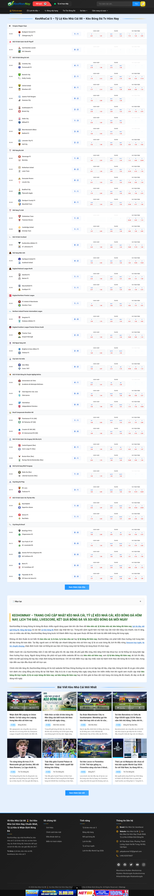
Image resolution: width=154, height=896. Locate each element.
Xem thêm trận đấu (77, 587)
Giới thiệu (49, 828)
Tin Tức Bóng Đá (69, 11)
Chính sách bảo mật (53, 832)
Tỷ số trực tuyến (88, 846)
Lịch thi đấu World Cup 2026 (93, 851)
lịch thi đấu (136, 626)
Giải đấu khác (92, 725)
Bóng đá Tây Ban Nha (130, 725)
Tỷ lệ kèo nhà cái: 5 (90, 828)
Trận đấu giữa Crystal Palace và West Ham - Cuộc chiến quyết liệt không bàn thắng (59, 765)
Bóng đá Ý (91, 772)
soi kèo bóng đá (51, 630)
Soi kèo (83, 11)
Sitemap (122, 887)
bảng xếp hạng (27, 630)
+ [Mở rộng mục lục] (140, 601)
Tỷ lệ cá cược (16, 11)
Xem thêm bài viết (77, 793)
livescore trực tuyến (135, 642)
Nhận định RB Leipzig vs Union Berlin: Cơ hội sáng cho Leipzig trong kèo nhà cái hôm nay (23, 718)
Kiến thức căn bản (59, 725)
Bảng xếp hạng (51, 11)
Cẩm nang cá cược (100, 11)
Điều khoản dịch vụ (53, 837)
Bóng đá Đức (22, 725)
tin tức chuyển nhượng (19, 646)
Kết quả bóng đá (89, 837)
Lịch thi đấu (33, 11)
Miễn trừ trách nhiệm (54, 841)
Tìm (133, 4)
